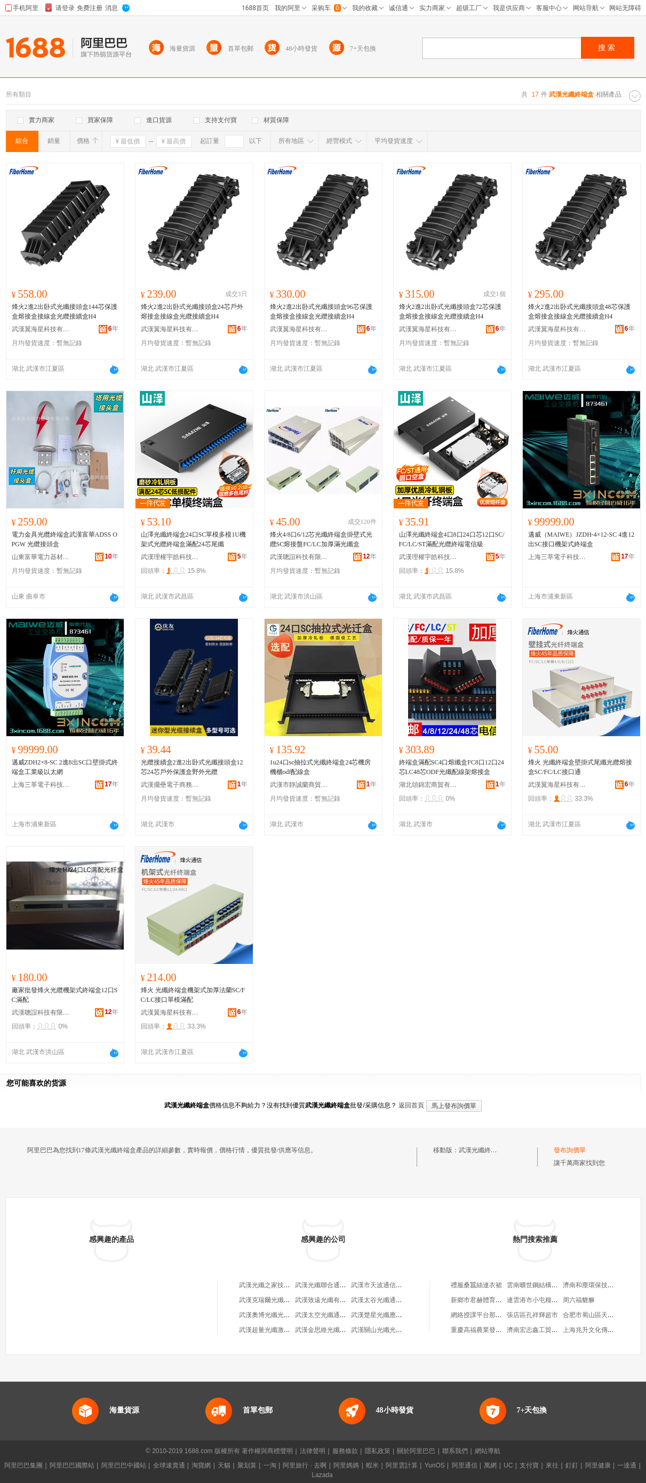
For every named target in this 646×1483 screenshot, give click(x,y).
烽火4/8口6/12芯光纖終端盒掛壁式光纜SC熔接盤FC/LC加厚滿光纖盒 (321, 539)
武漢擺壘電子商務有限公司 (170, 784)
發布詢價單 (570, 1150)
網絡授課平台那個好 (479, 1315)
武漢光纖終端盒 (481, 1150)
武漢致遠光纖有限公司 (327, 1300)
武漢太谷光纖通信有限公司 (389, 1300)
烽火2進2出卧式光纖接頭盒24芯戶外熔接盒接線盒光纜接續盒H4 (192, 311)
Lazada (322, 1475)
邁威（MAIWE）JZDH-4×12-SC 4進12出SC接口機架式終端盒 (581, 539)
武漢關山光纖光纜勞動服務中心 (396, 1330)
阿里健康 (598, 1465)
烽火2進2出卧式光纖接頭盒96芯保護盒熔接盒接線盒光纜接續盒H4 (321, 311)
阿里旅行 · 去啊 (304, 1465)
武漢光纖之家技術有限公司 (277, 1285)
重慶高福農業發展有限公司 (489, 1330)
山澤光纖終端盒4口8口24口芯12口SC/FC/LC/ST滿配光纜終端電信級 (452, 539)
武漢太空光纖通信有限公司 (333, 1315)
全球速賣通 (169, 1465)
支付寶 (529, 1465)
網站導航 (487, 1451)
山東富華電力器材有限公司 (41, 557)
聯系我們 (455, 1451)
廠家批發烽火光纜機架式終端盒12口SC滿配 (65, 994)
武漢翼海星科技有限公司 (41, 329)
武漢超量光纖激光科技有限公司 (284, 1330)
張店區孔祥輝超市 (532, 1315)
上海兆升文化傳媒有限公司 (601, 1330)
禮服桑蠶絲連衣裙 (476, 1285)
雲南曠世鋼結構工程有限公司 (548, 1285)
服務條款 (345, 1451)
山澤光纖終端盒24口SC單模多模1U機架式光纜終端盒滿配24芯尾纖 (193, 539)
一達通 (626, 1465)
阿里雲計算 (402, 1465)
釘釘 (571, 1465)
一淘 (270, 1465)
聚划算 (247, 1465)
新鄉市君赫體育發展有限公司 (492, 1300)
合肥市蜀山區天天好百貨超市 (604, 1315)
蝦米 (372, 1465)
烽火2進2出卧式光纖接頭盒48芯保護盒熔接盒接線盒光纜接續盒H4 (579, 311)
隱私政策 (377, 1451)
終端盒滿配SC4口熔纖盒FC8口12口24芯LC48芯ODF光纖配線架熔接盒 (451, 767)
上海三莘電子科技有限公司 (557, 557)
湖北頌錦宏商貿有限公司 (428, 784)
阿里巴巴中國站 (123, 1465)
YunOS (435, 1465)
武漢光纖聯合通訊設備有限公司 (340, 1285)
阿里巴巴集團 (23, 1465)
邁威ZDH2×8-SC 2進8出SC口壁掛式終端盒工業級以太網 (65, 767)
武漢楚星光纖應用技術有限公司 (396, 1315)
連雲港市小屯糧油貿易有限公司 (551, 1300)
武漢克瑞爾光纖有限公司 (274, 1300)
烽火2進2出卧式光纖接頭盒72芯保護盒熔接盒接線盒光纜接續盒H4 (450, 311)
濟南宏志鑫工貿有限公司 (542, 1330)
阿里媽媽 (346, 1465)
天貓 (224, 1465)
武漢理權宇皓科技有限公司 (170, 557)
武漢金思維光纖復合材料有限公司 (343, 1330)
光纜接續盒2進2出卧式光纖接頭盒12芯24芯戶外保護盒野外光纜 (192, 767)
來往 (552, 1465)
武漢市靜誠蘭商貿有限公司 (299, 784)
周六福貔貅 (579, 1300)
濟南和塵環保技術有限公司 (601, 1285)
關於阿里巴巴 (416, 1451)
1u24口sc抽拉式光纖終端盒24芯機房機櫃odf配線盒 (320, 767)
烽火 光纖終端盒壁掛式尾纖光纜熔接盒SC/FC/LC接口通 (580, 767)
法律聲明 (312, 1451)
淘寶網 (201, 1465)
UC (508, 1465)
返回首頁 (411, 1105)
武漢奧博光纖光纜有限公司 (277, 1315)
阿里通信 (464, 1465)
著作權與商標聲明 (267, 1451)
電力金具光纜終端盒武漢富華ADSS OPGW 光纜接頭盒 (64, 539)
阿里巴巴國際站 (72, 1465)
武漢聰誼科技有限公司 (299, 557)
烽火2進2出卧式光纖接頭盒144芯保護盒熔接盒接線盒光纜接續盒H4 (64, 311)
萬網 (490, 1465)
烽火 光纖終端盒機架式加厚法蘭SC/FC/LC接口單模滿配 (193, 994)
